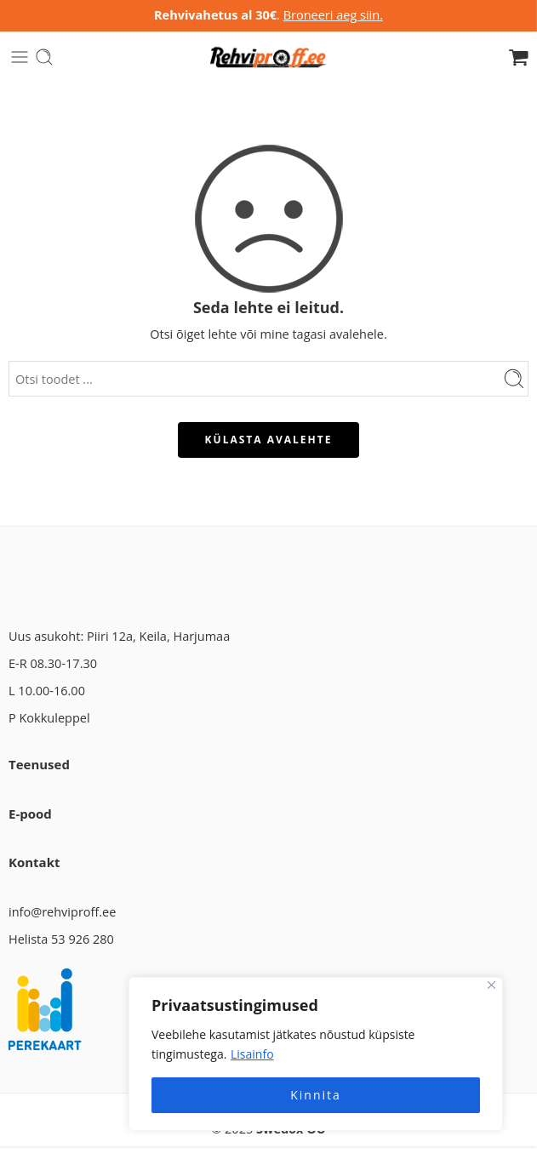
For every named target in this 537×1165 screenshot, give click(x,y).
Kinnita (315, 1095)
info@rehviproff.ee (62, 912)
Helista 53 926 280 (61, 939)
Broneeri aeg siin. (333, 15)
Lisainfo (252, 1054)
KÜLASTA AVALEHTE (269, 439)
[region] (316, 1054)
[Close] (491, 985)
